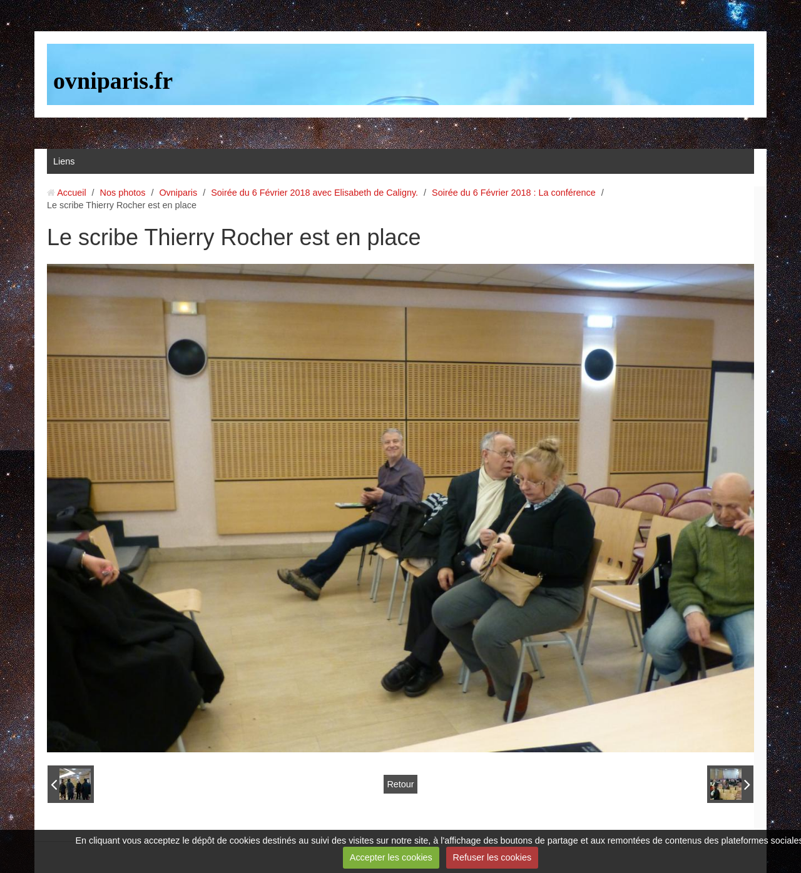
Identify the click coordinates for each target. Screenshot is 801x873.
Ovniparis (178, 193)
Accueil (71, 193)
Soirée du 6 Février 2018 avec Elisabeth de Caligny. (314, 193)
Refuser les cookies (492, 857)
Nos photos (123, 193)
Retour (400, 784)
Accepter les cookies (391, 857)
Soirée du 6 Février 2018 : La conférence (514, 193)
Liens (63, 161)
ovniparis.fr (113, 81)
